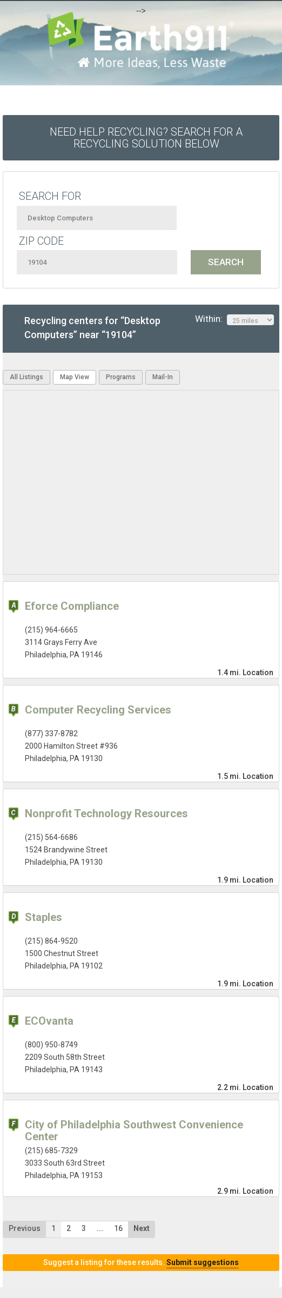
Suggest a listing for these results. (141, 1262)
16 (118, 1228)
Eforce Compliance (72, 606)
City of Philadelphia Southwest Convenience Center (134, 1130)
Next (141, 1228)
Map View (74, 377)
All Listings (26, 377)
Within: (234, 319)
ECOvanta (49, 1020)
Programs (121, 377)
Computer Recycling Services (98, 709)
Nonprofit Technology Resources (106, 813)
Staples (43, 917)
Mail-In (162, 377)
